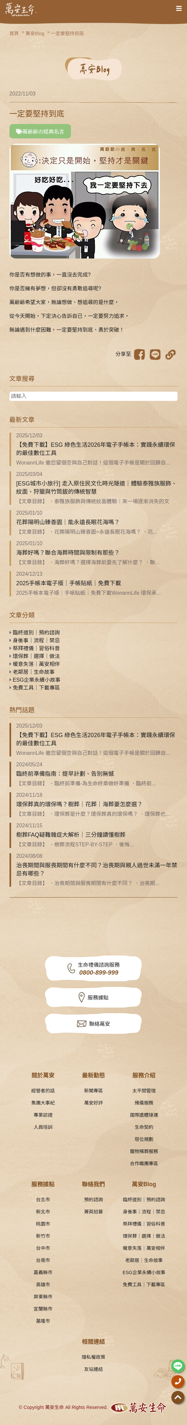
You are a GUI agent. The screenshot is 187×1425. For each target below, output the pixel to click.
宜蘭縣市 (43, 1308)
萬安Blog (35, 33)
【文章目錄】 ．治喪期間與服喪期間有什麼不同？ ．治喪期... (88, 883)
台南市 (43, 1260)
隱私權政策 (93, 1357)
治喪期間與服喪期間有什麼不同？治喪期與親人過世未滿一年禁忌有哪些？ (97, 869)
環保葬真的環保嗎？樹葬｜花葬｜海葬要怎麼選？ (79, 804)
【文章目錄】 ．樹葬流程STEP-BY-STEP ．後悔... (75, 844)
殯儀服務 (144, 1102)
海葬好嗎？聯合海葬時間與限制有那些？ (68, 552)
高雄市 (43, 1284)
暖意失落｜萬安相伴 (34, 664)
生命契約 (144, 1127)
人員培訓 (43, 1127)
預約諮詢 (93, 1199)
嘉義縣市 (43, 1272)
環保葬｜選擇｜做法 (34, 656)
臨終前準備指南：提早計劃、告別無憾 (65, 774)
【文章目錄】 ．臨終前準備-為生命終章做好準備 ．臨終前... (86, 783)
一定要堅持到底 (67, 33)
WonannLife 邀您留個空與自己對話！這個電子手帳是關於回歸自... (93, 462)
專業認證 (43, 1115)
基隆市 (43, 1321)
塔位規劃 (144, 1139)
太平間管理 (144, 1090)
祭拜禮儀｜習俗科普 (34, 648)
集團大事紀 (43, 1102)
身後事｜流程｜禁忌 (34, 640)
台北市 (43, 1199)
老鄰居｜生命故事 (32, 672)
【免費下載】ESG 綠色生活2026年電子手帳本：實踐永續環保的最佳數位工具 (95, 449)
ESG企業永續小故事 (34, 680)
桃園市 (43, 1224)
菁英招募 (93, 1211)
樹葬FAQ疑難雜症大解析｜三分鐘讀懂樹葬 (71, 835)
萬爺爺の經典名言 (40, 131)
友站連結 (93, 1369)
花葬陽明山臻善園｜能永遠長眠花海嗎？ (68, 522)
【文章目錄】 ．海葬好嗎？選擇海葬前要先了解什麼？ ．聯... (88, 562)
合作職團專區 (144, 1163)
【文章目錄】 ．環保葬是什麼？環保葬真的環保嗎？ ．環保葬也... (93, 814)
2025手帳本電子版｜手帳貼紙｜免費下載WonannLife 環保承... (88, 593)
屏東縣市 (43, 1296)
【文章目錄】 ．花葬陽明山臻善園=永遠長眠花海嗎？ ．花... (87, 532)
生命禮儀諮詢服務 (99, 969)
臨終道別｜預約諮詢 (34, 632)
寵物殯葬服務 (144, 1151)
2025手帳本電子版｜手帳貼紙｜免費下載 (68, 583)
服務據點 (98, 998)
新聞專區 (93, 1090)
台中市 (43, 1248)
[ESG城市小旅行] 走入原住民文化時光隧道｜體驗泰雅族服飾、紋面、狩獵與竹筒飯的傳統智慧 (96, 487)
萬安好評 (93, 1102)
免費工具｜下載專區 (34, 688)
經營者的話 (43, 1090)
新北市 (43, 1211)
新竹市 (43, 1236)
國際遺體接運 (144, 1115)
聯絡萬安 (99, 1024)
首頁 (14, 33)
